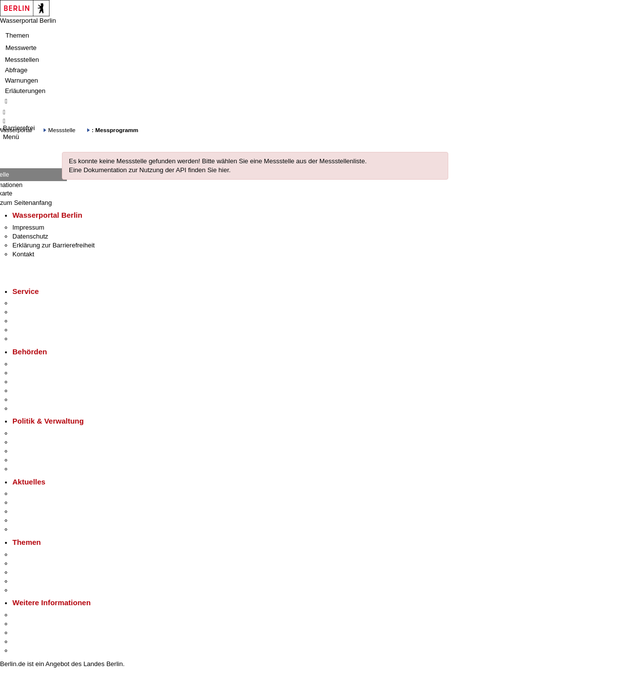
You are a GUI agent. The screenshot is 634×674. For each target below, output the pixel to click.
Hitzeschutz (29, 529)
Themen (17, 35)
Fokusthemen (32, 554)
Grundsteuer (30, 590)
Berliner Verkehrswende (46, 563)
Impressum (28, 227)
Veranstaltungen (35, 511)
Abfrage (16, 70)
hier (223, 170)
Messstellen (22, 59)
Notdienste (27, 330)
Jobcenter (26, 399)
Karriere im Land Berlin (45, 442)
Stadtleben (27, 641)
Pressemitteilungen (39, 493)
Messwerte (21, 47)
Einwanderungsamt (39, 408)
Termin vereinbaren (39, 312)
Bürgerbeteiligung (37, 451)
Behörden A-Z (32, 364)
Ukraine (23, 520)
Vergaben (26, 469)
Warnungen (21, 80)
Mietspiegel (28, 581)
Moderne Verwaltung (41, 572)
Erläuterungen (25, 91)
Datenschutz (30, 236)
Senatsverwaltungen (41, 373)
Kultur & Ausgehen (39, 615)
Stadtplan (26, 650)
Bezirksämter (31, 381)
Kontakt (23, 254)
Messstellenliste (342, 161)
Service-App (30, 303)
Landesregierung (36, 433)
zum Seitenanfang (26, 202)
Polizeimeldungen (37, 502)
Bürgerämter (30, 390)
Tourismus (27, 623)
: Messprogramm (115, 130)
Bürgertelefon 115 (37, 321)
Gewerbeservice (35, 338)
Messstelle (61, 130)
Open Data (28, 460)
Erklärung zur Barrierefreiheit (53, 245)
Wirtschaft (26, 632)
